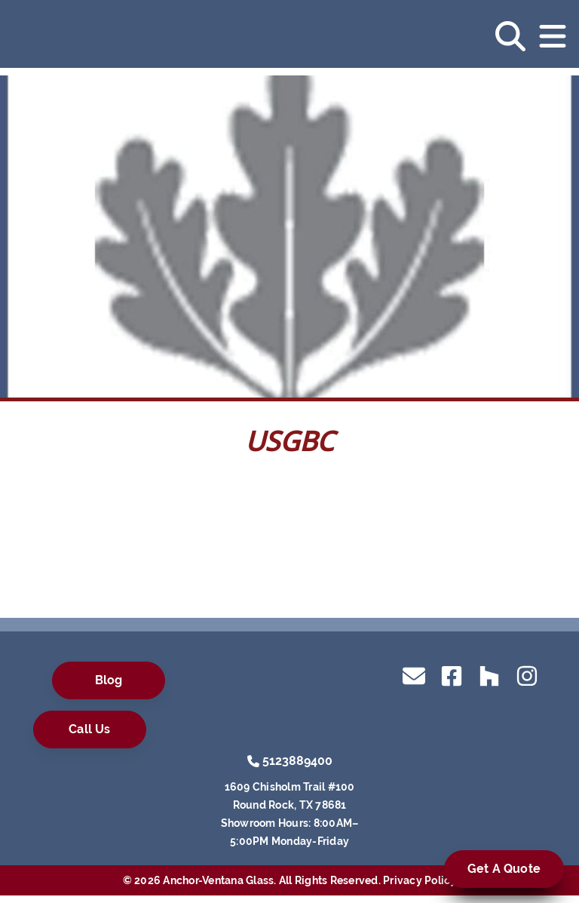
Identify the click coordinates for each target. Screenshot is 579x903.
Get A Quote (504, 869)
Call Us (89, 729)
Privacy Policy (420, 880)
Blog (109, 680)
